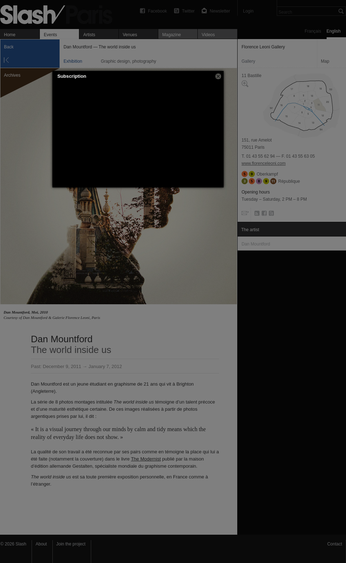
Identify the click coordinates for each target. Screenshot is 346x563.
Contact (334, 544)
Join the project (70, 544)
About (41, 544)
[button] (218, 76)
